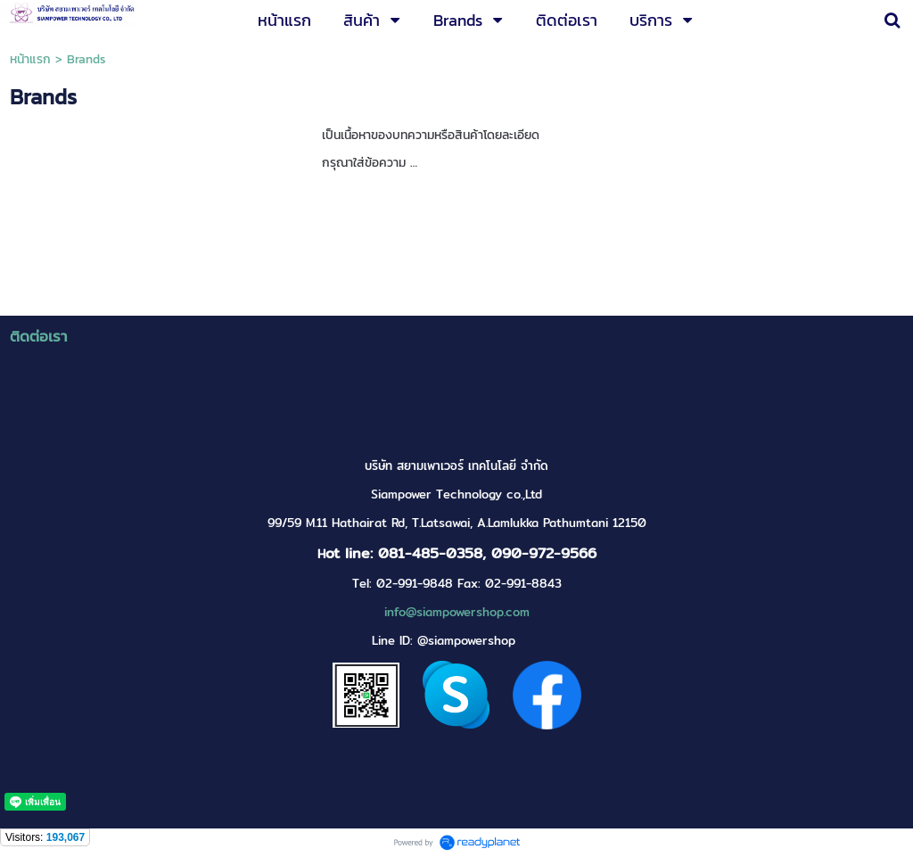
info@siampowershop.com (457, 612)
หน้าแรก (30, 59)
